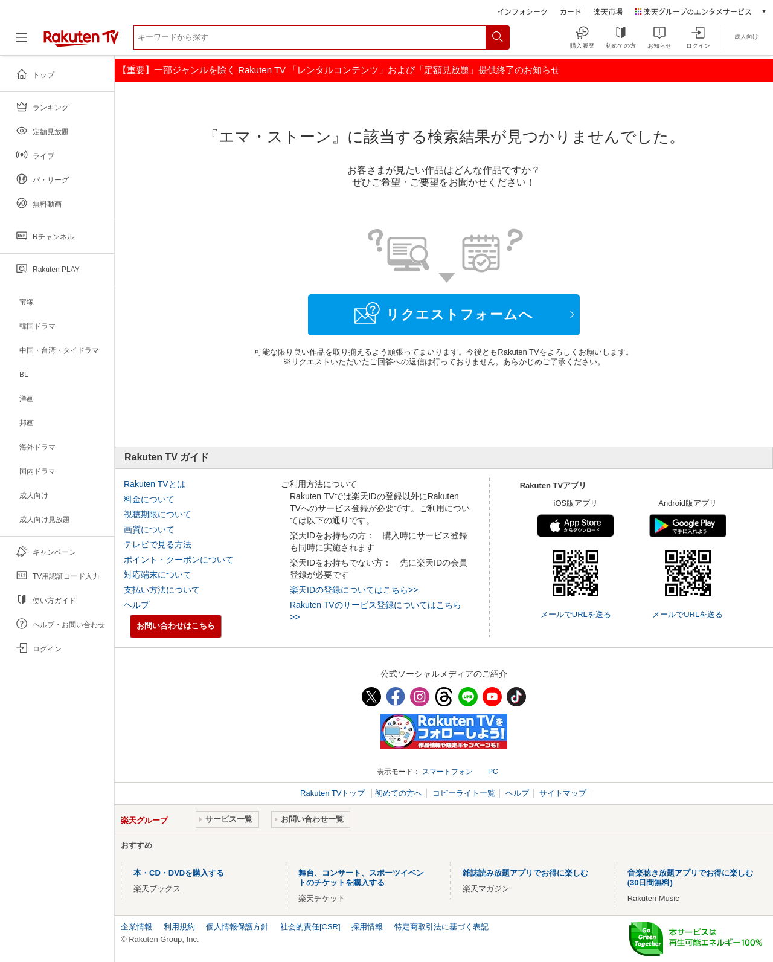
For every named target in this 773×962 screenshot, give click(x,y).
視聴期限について (157, 514)
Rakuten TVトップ (333, 793)
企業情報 (136, 926)
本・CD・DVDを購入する (178, 872)
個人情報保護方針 (237, 926)
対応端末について (157, 574)
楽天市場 (608, 11)
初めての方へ (398, 793)
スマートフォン (447, 771)
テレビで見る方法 (157, 544)
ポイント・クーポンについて (179, 559)
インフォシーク (522, 11)
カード (571, 11)
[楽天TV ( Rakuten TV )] (81, 42)
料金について (149, 499)
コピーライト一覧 (463, 793)
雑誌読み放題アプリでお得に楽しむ (525, 872)
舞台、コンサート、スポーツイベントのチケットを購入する (361, 877)
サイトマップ (562, 793)
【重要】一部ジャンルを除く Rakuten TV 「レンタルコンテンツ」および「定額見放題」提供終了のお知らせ (339, 70)
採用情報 (367, 926)
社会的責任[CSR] (310, 926)
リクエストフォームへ (443, 313)
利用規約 (179, 926)
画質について (149, 529)
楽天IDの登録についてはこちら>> (354, 590)
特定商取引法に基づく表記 (441, 926)
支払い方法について (162, 590)
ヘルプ (136, 605)
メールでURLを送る (575, 614)
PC (493, 771)
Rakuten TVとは (154, 484)
